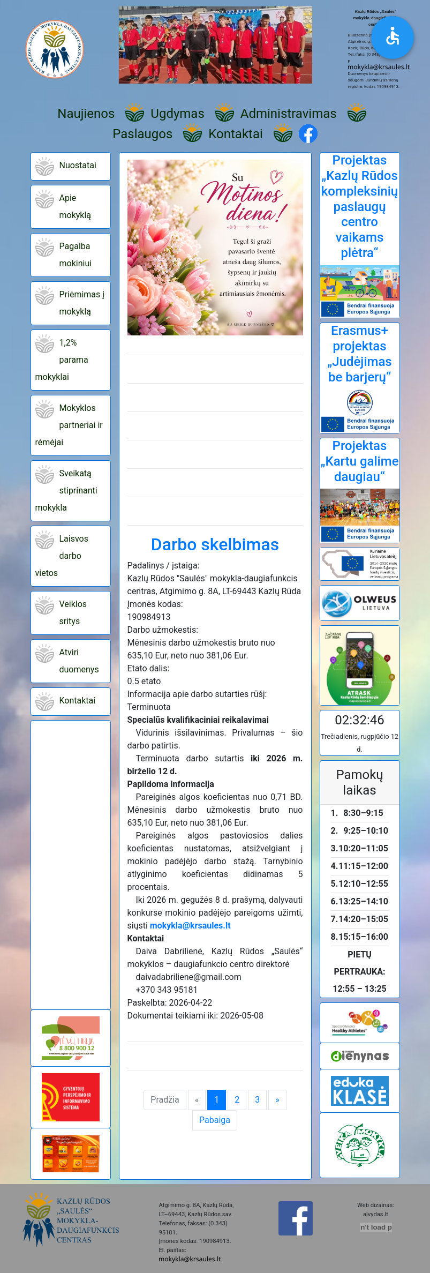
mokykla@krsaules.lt (190, 925)
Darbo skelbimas (215, 544)
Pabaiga (214, 1120)
